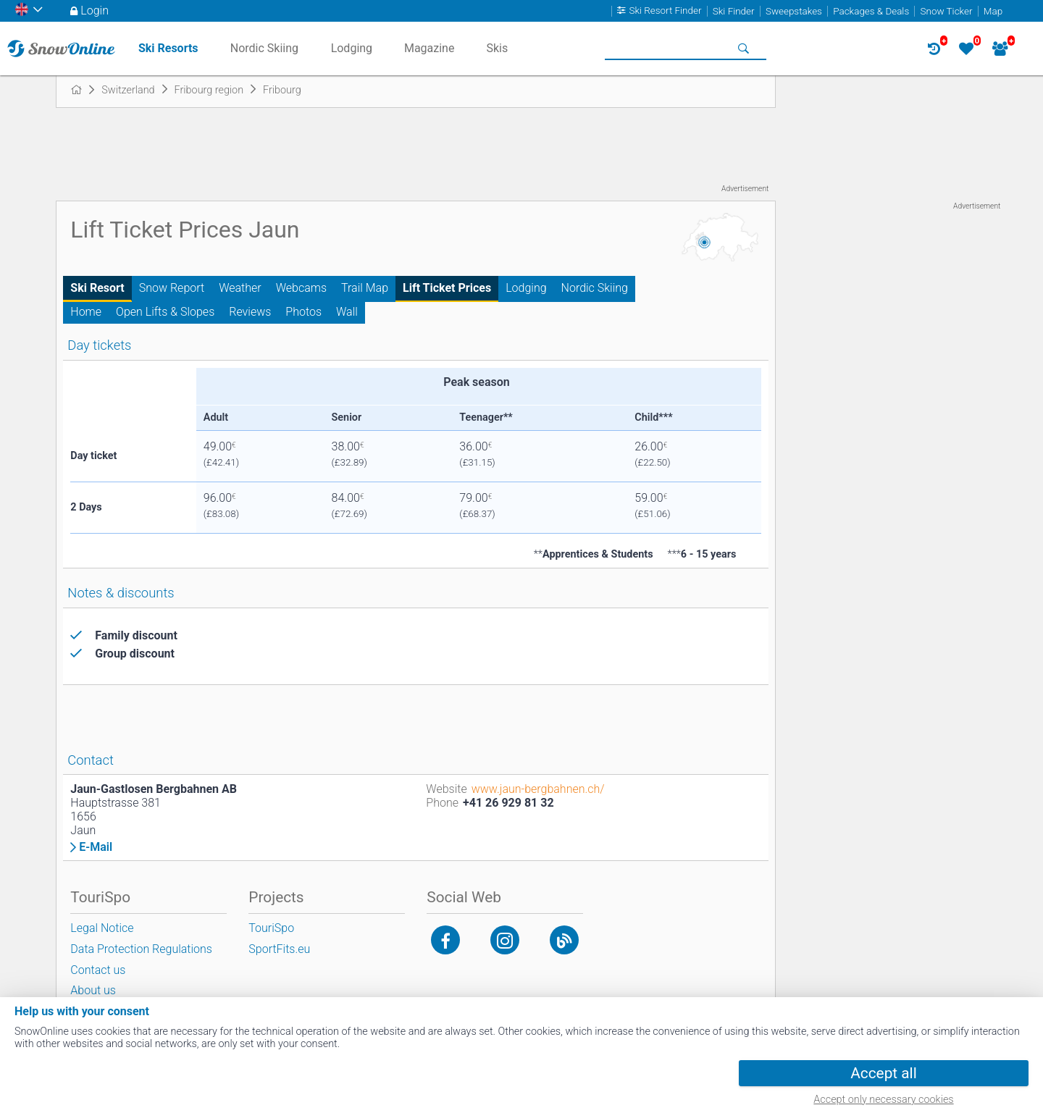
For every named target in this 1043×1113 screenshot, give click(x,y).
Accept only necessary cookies (883, 1099)
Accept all (883, 1073)
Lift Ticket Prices (447, 288)
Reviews (250, 312)
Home (85, 312)
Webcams (301, 288)
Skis (497, 48)
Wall (347, 312)
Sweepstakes (794, 11)
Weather (240, 288)
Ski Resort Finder (665, 11)
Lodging (526, 288)
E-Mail (95, 847)
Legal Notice (101, 928)
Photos (303, 312)
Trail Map (364, 288)
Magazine (429, 48)
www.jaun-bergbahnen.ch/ (538, 789)
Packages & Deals (871, 11)
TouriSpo (271, 928)
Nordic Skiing (594, 288)
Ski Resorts (168, 48)
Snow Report (171, 288)
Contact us (97, 970)
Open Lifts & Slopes (165, 312)
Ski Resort (97, 288)
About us (93, 990)
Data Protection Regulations (141, 949)
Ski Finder (734, 11)
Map (993, 11)
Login (94, 10)
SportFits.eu (279, 949)
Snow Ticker (947, 11)
